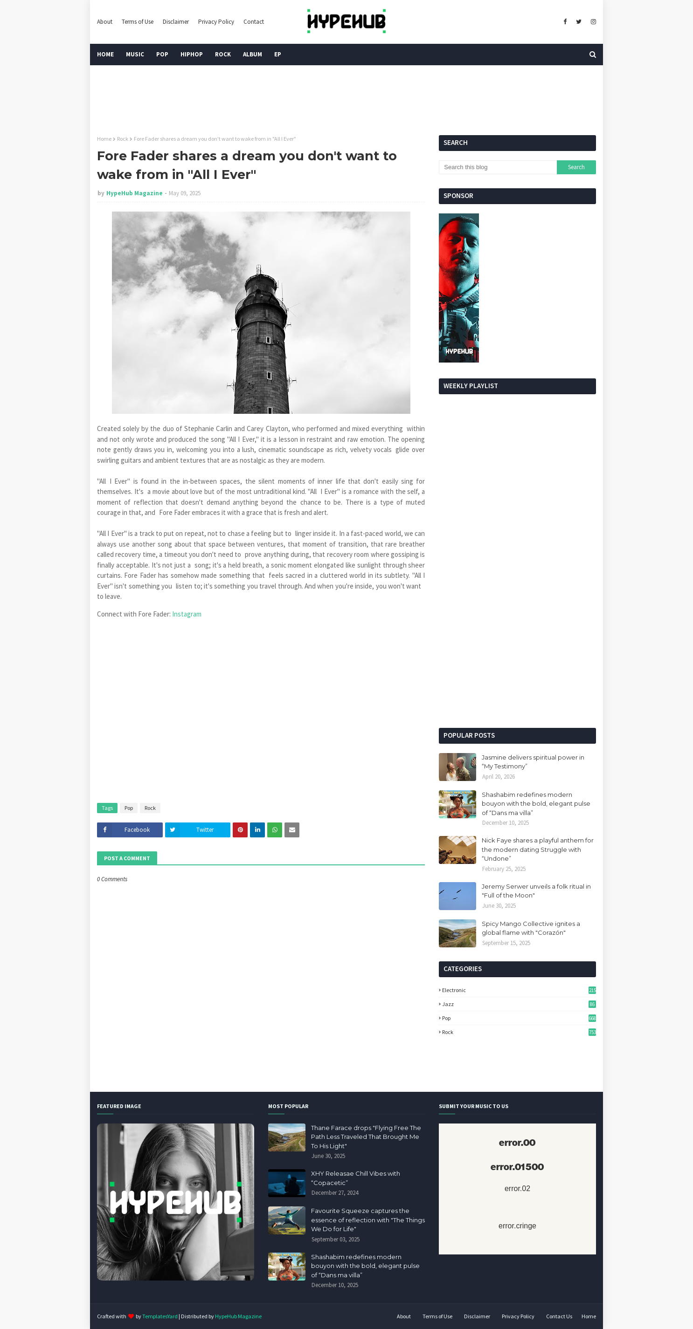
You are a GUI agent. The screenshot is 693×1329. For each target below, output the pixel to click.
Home (104, 138)
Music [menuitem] (135, 54)
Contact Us (559, 1316)
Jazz (519, 1003)
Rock (122, 138)
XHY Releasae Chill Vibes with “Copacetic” (355, 1178)
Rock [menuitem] (223, 54)
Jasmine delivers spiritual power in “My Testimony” (533, 762)
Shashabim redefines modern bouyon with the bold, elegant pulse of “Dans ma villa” (536, 803)
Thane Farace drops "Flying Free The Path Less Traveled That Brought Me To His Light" (366, 1137)
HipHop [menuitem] (191, 54)
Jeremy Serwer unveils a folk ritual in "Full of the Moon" (536, 891)
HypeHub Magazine (134, 193)
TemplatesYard (160, 1316)
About (104, 22)
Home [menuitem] (105, 54)
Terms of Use (137, 22)
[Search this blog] (497, 167)
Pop (129, 807)
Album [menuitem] (252, 54)
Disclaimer (176, 22)
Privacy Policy (216, 22)
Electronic (519, 989)
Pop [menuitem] (162, 54)
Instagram (186, 614)
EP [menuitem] (277, 54)
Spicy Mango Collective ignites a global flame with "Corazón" (531, 928)
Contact (253, 22)
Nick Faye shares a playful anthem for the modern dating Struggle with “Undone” (538, 849)
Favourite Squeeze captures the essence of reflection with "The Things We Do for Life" (368, 1220)
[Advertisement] (517, 648)
